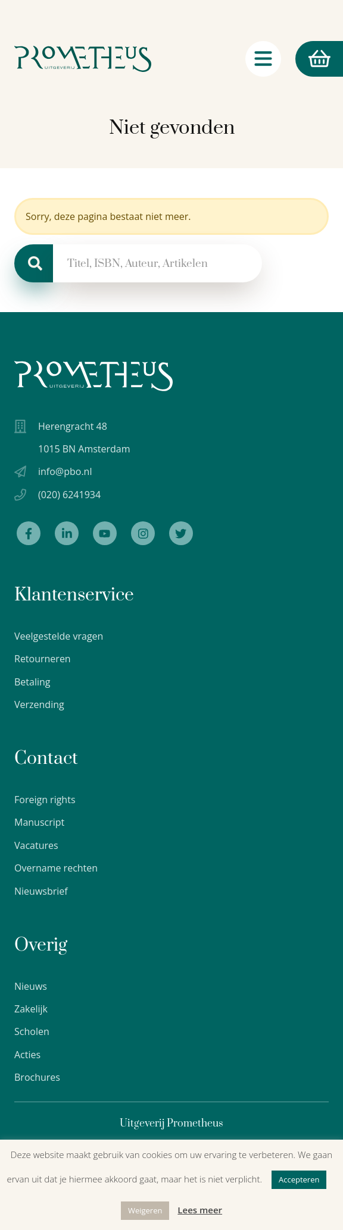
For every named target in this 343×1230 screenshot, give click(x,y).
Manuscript (39, 822)
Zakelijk (31, 1008)
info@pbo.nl (65, 471)
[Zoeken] (33, 263)
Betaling (32, 681)
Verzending (39, 704)
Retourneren (42, 658)
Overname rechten (56, 867)
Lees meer (199, 1210)
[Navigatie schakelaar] (263, 59)
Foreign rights (45, 799)
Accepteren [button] (299, 1179)
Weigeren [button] (145, 1210)
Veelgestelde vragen (58, 636)
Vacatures (36, 845)
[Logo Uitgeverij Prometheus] (82, 59)
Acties (27, 1054)
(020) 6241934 (69, 494)
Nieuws (30, 986)
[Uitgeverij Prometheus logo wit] (93, 376)
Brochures (37, 1077)
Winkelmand (312, 59)
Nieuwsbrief (41, 891)
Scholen (31, 1031)
